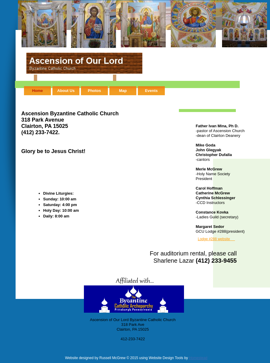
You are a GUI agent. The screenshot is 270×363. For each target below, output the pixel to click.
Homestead (198, 358)
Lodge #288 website (216, 239)
